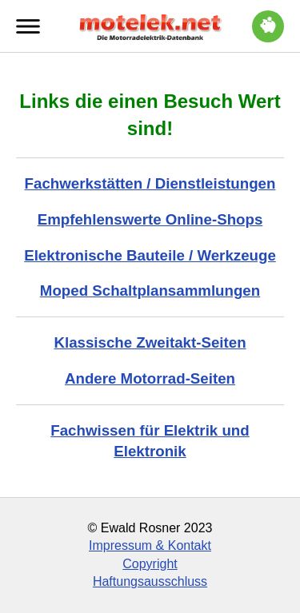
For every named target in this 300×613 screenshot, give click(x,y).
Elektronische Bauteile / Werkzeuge (150, 255)
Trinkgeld (268, 23)
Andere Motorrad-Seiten (150, 378)
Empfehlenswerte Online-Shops (150, 219)
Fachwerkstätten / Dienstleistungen (150, 183)
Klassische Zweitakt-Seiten (150, 342)
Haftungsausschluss (150, 581)
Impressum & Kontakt (150, 545)
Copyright (149, 564)
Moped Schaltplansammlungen (150, 290)
